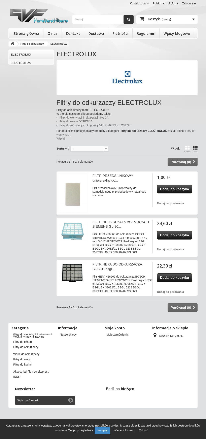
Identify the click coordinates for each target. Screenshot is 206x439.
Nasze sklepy (68, 334)
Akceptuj (102, 430)
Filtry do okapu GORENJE (76, 121)
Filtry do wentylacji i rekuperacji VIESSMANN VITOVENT (95, 125)
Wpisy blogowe (177, 33)
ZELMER (17, 89)
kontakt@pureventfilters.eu (169, 380)
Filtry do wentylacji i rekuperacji (32, 334)
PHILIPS (16, 76)
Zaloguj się (189, 3)
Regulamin (146, 33)
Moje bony (112, 360)
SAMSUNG (18, 82)
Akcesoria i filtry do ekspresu (31, 390)
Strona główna (26, 33)
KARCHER (18, 69)
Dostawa (96, 33)
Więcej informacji (125, 430)
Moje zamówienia (117, 334)
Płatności (120, 33)
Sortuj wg (63, 148)
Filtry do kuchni (22, 383)
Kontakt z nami (139, 3)
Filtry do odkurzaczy (25, 366)
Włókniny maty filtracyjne (28, 355)
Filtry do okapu (22, 361)
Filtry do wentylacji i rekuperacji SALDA (84, 117)
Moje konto (114, 327)
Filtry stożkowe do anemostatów (33, 339)
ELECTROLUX (21, 62)
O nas (52, 33)
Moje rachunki (115, 345)
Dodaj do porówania (170, 203)
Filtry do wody (22, 378)
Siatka (187, 149)
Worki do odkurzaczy (26, 373)
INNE (16, 396)
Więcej (61, 138)
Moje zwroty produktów (120, 339)
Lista (195, 149)
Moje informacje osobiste (122, 355)
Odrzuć (143, 430)
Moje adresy (114, 350)
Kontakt (73, 33)
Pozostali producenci (24, 96)
